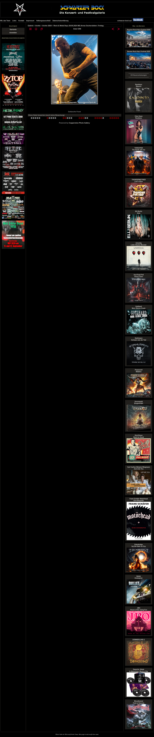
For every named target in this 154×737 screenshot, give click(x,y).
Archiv (37, 26)
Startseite (13, 29)
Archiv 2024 (47, 26)
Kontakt (21, 21)
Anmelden (13, 33)
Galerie (30, 26)
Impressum (30, 21)
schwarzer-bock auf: (131, 21)
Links (14, 21)
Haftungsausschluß (43, 21)
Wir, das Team (5, 21)
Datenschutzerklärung (60, 21)
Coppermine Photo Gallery (79, 123)
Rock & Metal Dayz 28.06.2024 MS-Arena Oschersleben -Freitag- (79, 26)
